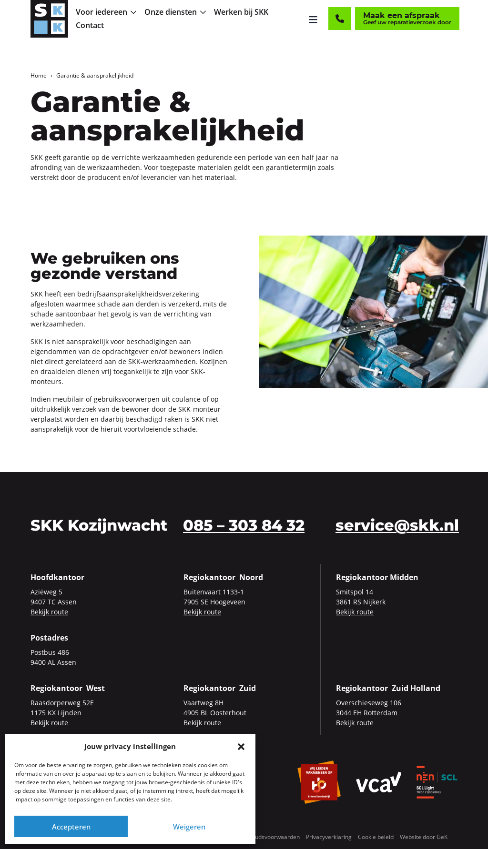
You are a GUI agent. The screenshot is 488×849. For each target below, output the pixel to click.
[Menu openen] (313, 19)
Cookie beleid (376, 837)
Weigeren (189, 826)
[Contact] (339, 19)
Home (38, 75)
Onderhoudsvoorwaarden (266, 837)
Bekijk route (49, 611)
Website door (423, 837)
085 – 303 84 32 (244, 525)
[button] (241, 746)
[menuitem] (106, 12)
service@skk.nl (397, 525)
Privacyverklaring (329, 837)
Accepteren (71, 826)
